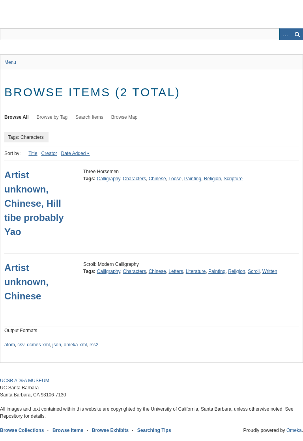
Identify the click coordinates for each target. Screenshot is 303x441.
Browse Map (124, 117)
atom (9, 345)
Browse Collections (22, 430)
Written (269, 271)
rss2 (94, 345)
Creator (49, 153)
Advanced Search (285, 34)
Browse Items (67, 430)
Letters (175, 271)
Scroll (254, 271)
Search (297, 34)
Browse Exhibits (110, 430)
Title (32, 153)
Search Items (89, 117)
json (56, 345)
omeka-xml (75, 345)
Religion (212, 178)
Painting (192, 178)
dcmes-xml (38, 345)
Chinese (157, 178)
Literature (196, 271)
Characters (134, 178)
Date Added (73, 153)
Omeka (294, 430)
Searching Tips (154, 430)
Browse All (16, 117)
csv (20, 345)
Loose (174, 178)
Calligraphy (108, 178)
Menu (10, 62)
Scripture (233, 178)
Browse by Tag (52, 117)
